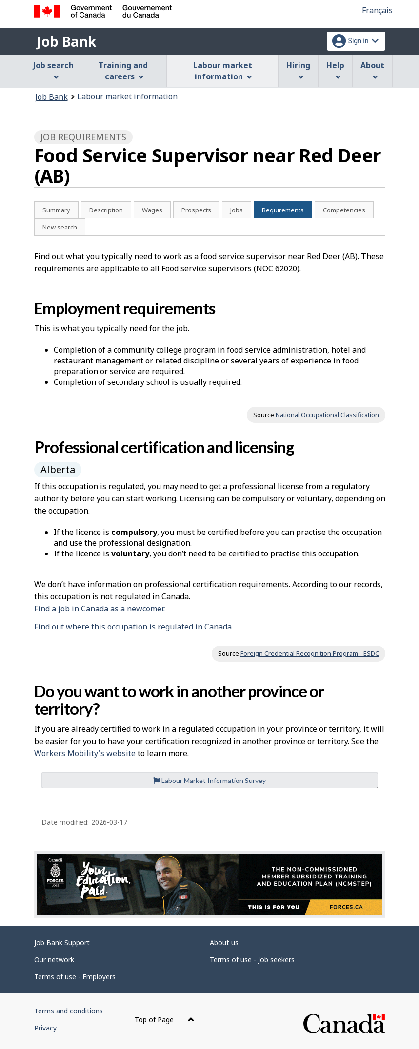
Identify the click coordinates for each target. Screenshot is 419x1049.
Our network (54, 959)
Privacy (45, 1027)
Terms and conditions (68, 1010)
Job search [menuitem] (53, 70)
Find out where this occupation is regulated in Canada (133, 626)
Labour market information (127, 96)
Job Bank (66, 41)
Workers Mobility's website (85, 753)
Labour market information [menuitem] (222, 71)
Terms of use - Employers (75, 976)
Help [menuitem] (335, 70)
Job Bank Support (62, 942)
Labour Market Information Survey (209, 780)
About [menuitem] (372, 70)
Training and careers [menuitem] (123, 71)
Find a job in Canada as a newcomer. (99, 608)
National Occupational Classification (327, 414)
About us (224, 942)
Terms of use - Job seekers (252, 959)
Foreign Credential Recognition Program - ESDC (309, 653)
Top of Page (165, 1019)
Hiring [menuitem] (298, 70)
